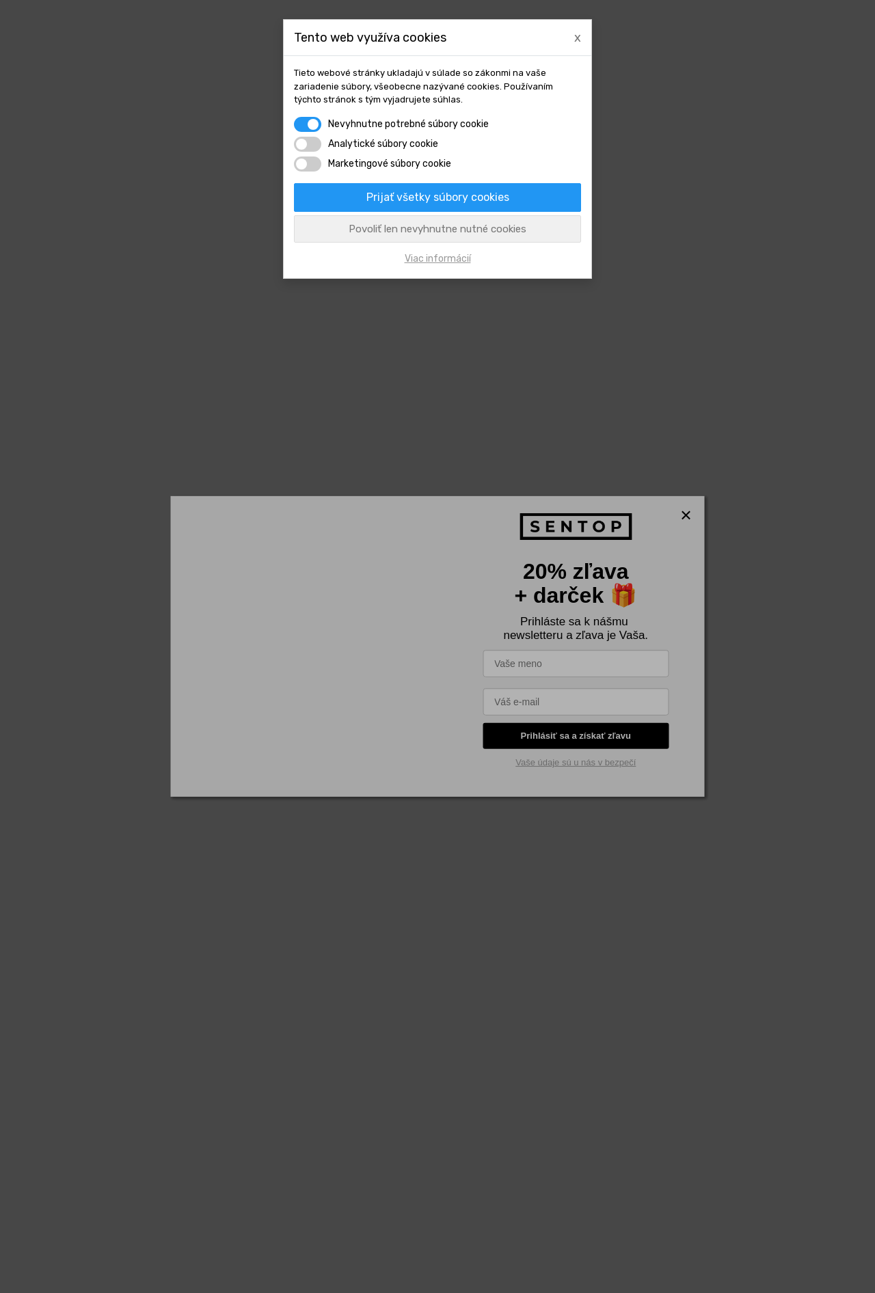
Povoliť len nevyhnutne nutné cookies (437, 229)
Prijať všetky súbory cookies (437, 197)
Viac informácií (438, 258)
